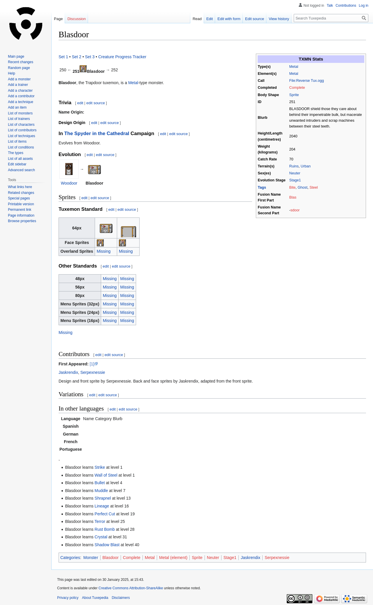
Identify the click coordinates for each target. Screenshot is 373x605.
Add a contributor (21, 96)
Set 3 (90, 56)
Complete (297, 88)
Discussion (76, 19)
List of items (17, 141)
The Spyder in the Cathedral (96, 133)
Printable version (21, 204)
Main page (16, 56)
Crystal (101, 537)
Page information (21, 215)
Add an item (17, 107)
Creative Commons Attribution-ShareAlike (130, 588)
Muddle (101, 490)
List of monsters (20, 113)
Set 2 (76, 56)
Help (11, 73)
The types (15, 153)
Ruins (294, 166)
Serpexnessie (92, 372)
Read (197, 19)
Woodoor (69, 183)
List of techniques (21, 136)
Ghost (302, 187)
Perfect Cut (105, 514)
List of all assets (20, 159)
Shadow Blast (107, 544)
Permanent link (19, 210)
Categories (70, 557)
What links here (20, 187)
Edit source (254, 19)
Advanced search (21, 170)
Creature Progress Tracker (122, 56)
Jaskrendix (68, 372)
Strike (100, 467)
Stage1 (295, 180)
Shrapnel (103, 498)
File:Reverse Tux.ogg (306, 81)
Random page (19, 68)
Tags (262, 187)
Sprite (294, 95)
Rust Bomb (105, 529)
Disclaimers (121, 598)
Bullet (100, 482)
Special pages (19, 198)
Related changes (21, 193)
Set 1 (63, 56)
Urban (306, 166)
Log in (363, 5)
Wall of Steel (106, 475)
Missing (103, 251)
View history (279, 19)
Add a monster (19, 79)
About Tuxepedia (95, 598)
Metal (293, 67)
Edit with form (228, 19)
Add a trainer (18, 85)
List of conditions (21, 147)
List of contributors (22, 130)
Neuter (294, 173)
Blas (293, 197)
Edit (209, 19)
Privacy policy (67, 598)
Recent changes (20, 62)
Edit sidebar (17, 164)
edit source (95, 103)
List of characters (21, 125)
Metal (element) (173, 557)
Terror (99, 521)
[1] (92, 364)
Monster (90, 557)
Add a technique (20, 102)
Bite (292, 187)
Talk (330, 5)
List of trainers (19, 119)
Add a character (20, 91)
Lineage (102, 506)
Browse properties (22, 221)
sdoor (295, 210)
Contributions (346, 5)
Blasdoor (111, 557)
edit (80, 103)
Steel (313, 187)
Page (58, 19)
